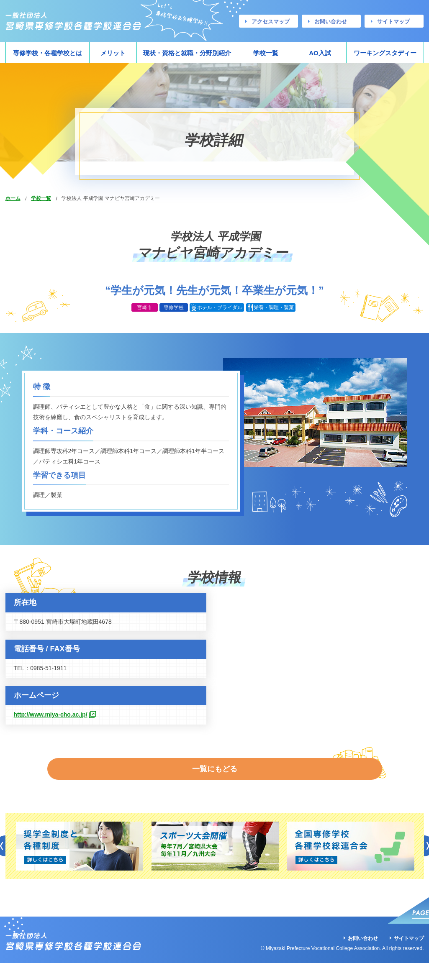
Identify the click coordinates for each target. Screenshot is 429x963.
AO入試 (320, 52)
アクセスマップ (271, 21)
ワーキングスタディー (385, 52)
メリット (113, 52)
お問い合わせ (330, 21)
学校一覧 (265, 52)
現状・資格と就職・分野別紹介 (187, 52)
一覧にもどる (215, 761)
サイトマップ (393, 21)
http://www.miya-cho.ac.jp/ (50, 714)
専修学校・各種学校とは (47, 52)
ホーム (13, 198)
